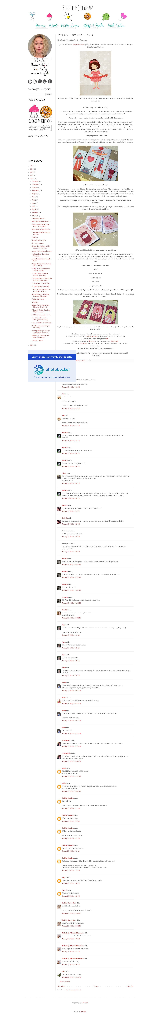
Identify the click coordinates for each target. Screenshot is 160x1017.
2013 (32, 169)
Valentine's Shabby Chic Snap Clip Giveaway (41, 311)
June (33, 200)
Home (96, 986)
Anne (64, 625)
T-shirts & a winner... (38, 299)
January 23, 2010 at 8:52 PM (71, 964)
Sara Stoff (85, 1003)
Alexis (64, 473)
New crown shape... (38, 243)
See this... (35, 237)
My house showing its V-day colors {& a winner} (40, 225)
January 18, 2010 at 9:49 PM (71, 552)
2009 (32, 345)
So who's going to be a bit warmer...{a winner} (40, 274)
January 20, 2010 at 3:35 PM (71, 896)
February (35, 212)
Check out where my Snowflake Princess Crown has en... (42, 279)
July (33, 197)
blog (107, 339)
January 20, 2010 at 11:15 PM (71, 913)
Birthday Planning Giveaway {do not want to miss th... (41, 331)
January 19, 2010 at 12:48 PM (71, 791)
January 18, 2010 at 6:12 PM (71, 387)
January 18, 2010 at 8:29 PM (71, 524)
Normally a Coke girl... (39, 240)
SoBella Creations (68, 798)
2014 (32, 166)
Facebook (114, 341)
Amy (63, 394)
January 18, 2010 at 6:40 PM (71, 453)
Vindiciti (65, 432)
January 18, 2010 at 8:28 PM (71, 511)
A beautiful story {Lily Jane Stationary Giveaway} (40, 295)
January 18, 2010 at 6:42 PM (71, 483)
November (35, 184)
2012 (32, 172)
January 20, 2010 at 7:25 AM (71, 808)
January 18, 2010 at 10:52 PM (71, 577)
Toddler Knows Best (69, 903)
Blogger (83, 1011)
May (33, 203)
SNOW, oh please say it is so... (41, 315)
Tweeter (91, 341)
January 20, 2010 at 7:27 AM (71, 838)
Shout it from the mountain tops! (42, 323)
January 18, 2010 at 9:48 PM (71, 537)
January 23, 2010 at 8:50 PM (71, 951)
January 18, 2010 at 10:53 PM (71, 590)
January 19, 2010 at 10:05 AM (71, 733)
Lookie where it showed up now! (42, 251)
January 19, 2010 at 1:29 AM (71, 635)
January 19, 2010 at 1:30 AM (71, 661)
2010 (32, 178)
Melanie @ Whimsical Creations (73, 933)
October (34, 187)
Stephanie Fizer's (78, 44)
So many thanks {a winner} (40, 286)
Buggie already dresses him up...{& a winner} (42, 265)
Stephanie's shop (92, 336)
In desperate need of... (38, 218)
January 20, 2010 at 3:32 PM (71, 883)
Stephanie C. (66, 740)
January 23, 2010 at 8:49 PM (71, 939)
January (34, 216)
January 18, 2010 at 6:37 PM (71, 440)
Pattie (64, 683)
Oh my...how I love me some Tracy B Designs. (41, 269)
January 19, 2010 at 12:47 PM (71, 776)
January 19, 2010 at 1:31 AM (71, 676)
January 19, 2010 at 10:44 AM (71, 761)
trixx (63, 971)
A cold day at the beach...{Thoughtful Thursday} (40, 319)
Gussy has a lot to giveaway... (41, 229)
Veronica (65, 559)
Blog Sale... (35, 302)
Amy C (64, 877)
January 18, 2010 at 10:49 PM (71, 564)
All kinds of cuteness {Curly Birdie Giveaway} (40, 336)
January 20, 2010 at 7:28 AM (71, 870)
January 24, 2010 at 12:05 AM (71, 977)
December (35, 181)
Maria (64, 697)
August (34, 194)
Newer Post (61, 986)
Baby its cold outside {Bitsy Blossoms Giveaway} (40, 306)
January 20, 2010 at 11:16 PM (71, 926)
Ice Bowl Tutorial (37, 340)
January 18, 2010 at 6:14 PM (71, 408)
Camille (64, 610)
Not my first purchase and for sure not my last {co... (41, 247)
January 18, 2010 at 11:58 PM (71, 618)
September (35, 190)
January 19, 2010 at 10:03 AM (71, 720)
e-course (84, 343)
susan (64, 768)
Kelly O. (65, 505)
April (34, 206)
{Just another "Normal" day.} (41, 283)
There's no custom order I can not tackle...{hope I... (41, 290)
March (34, 209)
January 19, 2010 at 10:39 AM (71, 746)
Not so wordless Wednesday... (41, 221)
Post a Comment (65, 982)
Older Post (130, 986)
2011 (32, 175)
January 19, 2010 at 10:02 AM (71, 690)
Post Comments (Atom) (73, 990)
